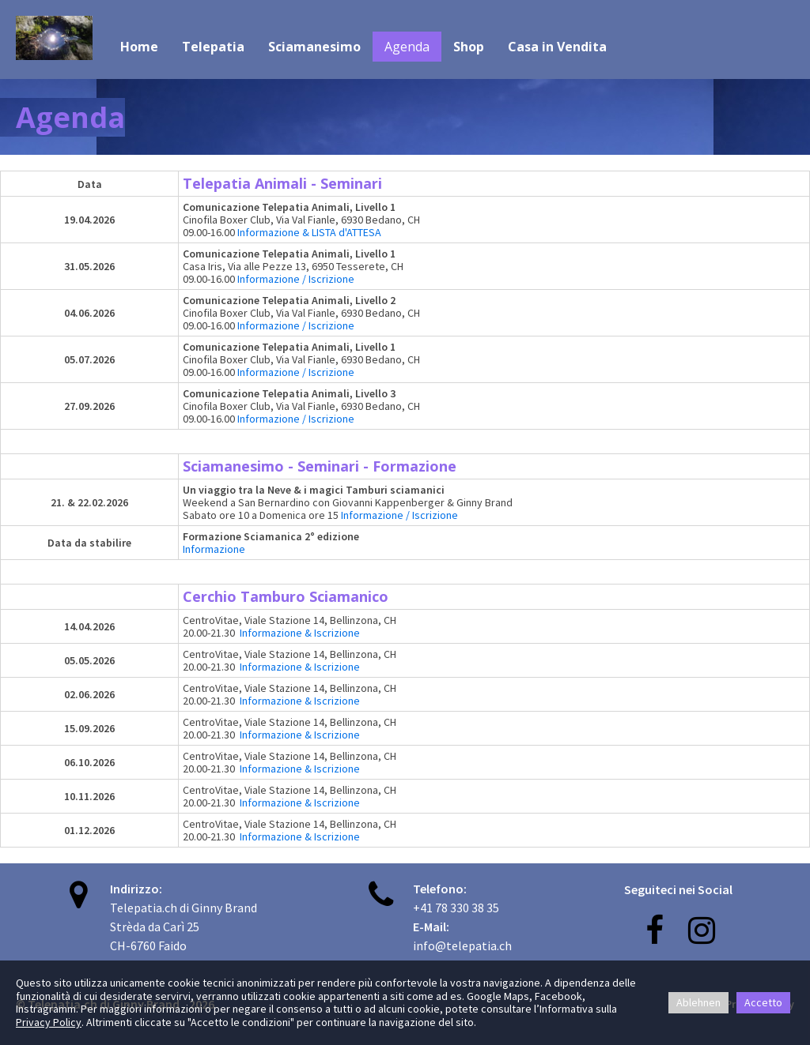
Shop (468, 46)
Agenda (407, 46)
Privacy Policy (48, 1022)
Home (139, 46)
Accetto (763, 1002)
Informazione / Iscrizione (295, 279)
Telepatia (213, 46)
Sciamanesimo (314, 46)
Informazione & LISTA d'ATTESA (310, 232)
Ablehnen (698, 1002)
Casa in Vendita (557, 46)
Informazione (214, 549)
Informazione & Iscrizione (300, 633)
